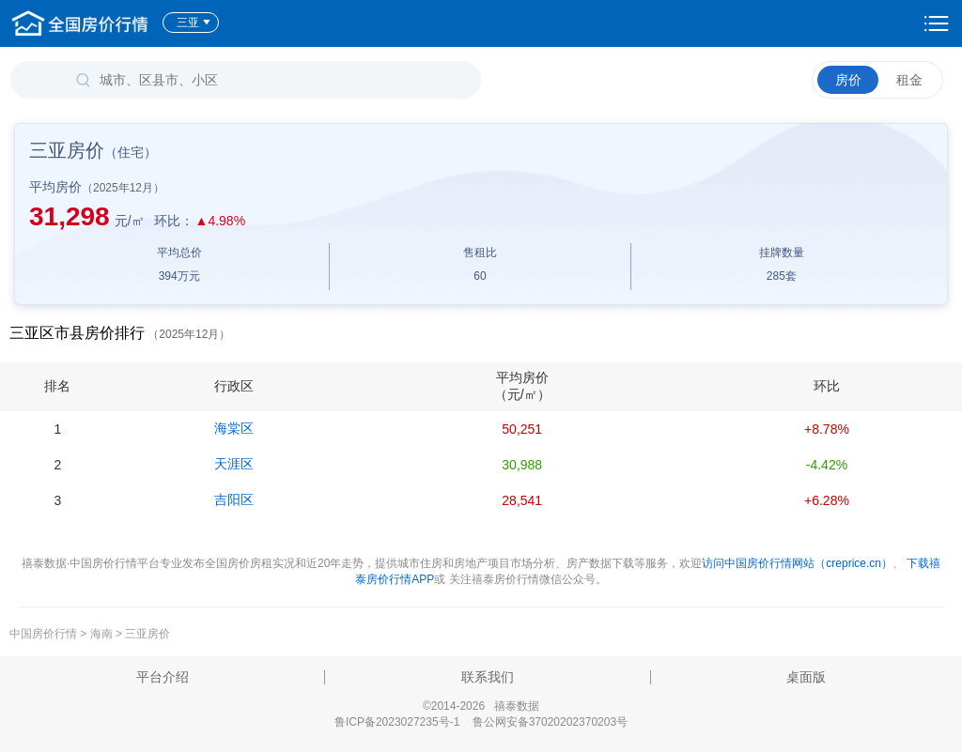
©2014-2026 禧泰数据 (481, 706)
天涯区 (234, 463)
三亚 (194, 22)
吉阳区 (234, 499)
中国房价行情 (44, 633)
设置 (936, 23)
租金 (909, 79)
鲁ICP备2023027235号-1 (396, 722)
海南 (101, 633)
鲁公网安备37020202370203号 (550, 722)
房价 (848, 79)
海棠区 (234, 428)
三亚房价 (147, 633)
